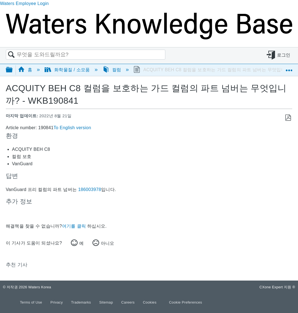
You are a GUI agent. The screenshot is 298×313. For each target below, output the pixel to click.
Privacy (57, 302)
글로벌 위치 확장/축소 (289, 68)
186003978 (89, 189)
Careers (128, 302)
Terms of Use (31, 302)
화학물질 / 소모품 (68, 69)
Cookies (149, 302)
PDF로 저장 (288, 117)
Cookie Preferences (185, 302)
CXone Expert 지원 (277, 287)
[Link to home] (149, 37)
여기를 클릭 (74, 226)
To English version (72, 127)
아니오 (107, 243)
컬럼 (112, 69)
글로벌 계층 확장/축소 (12, 70)
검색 (11, 55)
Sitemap (106, 302)
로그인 (284, 54)
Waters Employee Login (24, 3)
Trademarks (81, 302)
